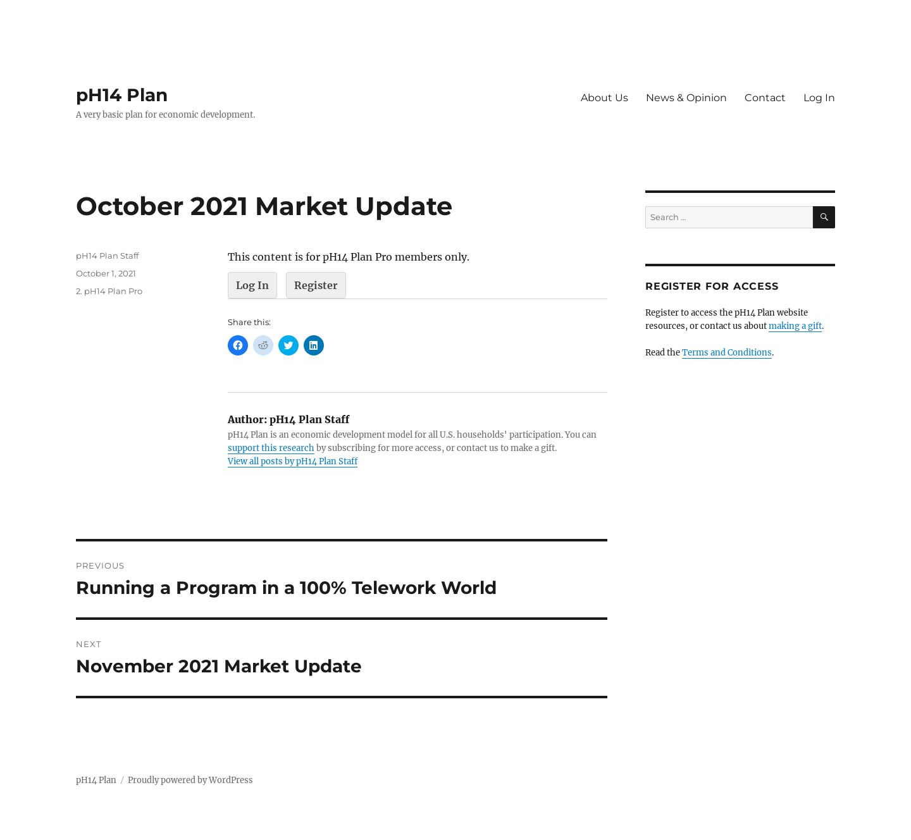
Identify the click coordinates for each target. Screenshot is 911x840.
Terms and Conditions (727, 352)
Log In (819, 98)
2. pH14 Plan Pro (109, 291)
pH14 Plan (122, 95)
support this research (271, 448)
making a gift (795, 326)
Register (316, 285)
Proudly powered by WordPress (190, 780)
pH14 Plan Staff (107, 255)
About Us (604, 98)
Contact (765, 98)
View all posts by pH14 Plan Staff (292, 461)
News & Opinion (686, 98)
